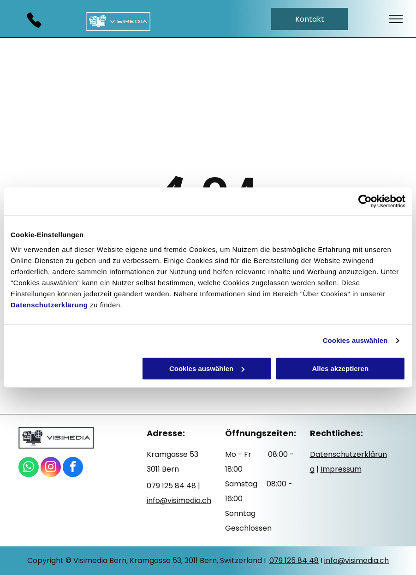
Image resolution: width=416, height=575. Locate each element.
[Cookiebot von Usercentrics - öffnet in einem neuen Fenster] (365, 201)
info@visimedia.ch (356, 560)
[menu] (396, 19)
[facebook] (73, 468)
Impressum (341, 469)
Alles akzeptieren (340, 368)
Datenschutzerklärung (49, 305)
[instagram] (51, 468)
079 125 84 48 (294, 560)
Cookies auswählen (355, 340)
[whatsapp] (28, 468)
